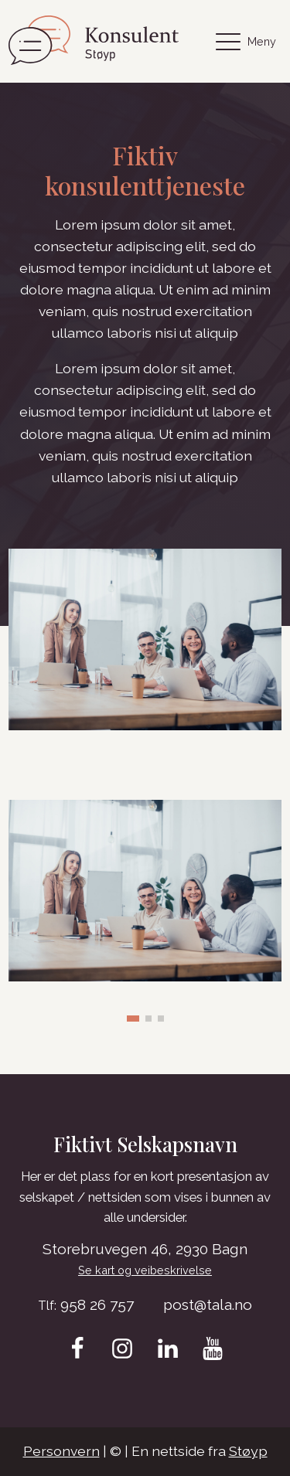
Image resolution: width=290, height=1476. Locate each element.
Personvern (61, 1451)
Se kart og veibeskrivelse (145, 1270)
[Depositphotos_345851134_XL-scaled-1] (145, 976)
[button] (133, 1018)
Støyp (248, 1451)
